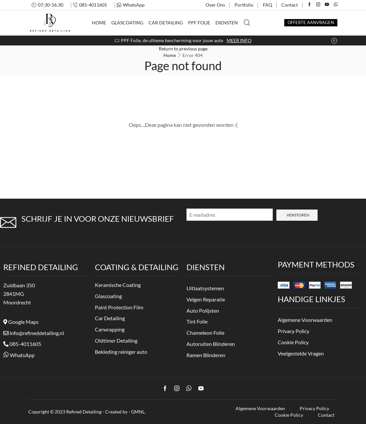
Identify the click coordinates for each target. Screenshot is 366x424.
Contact (289, 5)
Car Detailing (166, 22)
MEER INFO (239, 40)
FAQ (267, 5)
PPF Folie (199, 22)
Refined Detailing (83, 411)
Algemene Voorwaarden (260, 408)
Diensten (226, 22)
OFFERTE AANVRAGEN (311, 22)
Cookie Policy (289, 415)
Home (99, 22)
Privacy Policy (314, 408)
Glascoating (127, 22)
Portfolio (244, 5)
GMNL (138, 411)
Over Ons (215, 5)
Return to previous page (183, 48)
